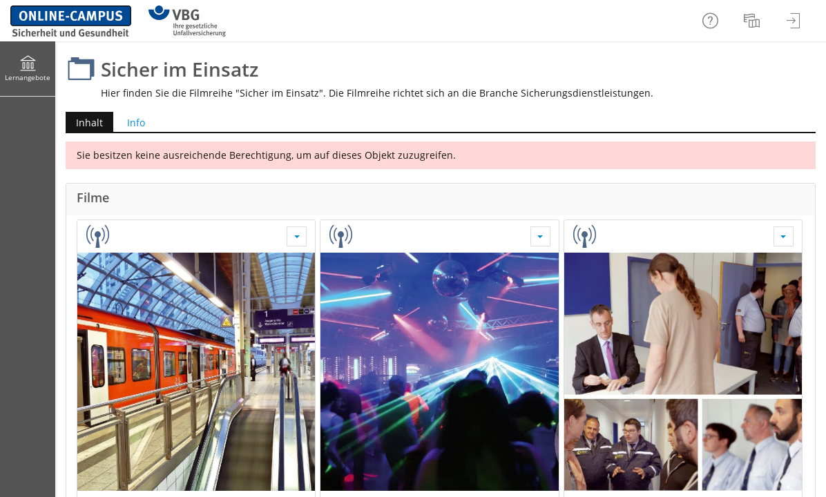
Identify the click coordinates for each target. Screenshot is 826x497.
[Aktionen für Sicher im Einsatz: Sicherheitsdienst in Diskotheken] (540, 236)
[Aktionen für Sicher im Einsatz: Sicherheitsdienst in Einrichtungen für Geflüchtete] (784, 236)
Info (136, 122)
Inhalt (89, 122)
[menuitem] (753, 20)
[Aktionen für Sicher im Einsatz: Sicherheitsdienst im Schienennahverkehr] (297, 236)
